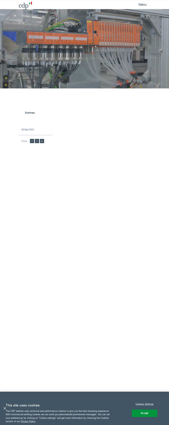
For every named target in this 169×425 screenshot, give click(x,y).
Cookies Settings (145, 404)
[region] (84, 408)
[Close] (5, 408)
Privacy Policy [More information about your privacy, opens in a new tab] (28, 421)
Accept (144, 413)
